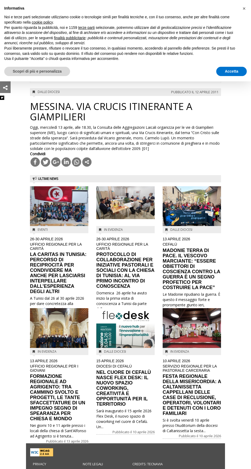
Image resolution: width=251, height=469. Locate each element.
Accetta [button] (231, 71)
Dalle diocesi (49, 92)
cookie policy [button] (42, 22)
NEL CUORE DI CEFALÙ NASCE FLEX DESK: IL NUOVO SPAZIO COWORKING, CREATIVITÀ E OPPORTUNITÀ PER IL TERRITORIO (125, 383)
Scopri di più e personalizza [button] (37, 71)
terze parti (86, 27)
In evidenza (113, 229)
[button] (244, 8)
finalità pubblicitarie (70, 38)
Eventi (43, 229)
